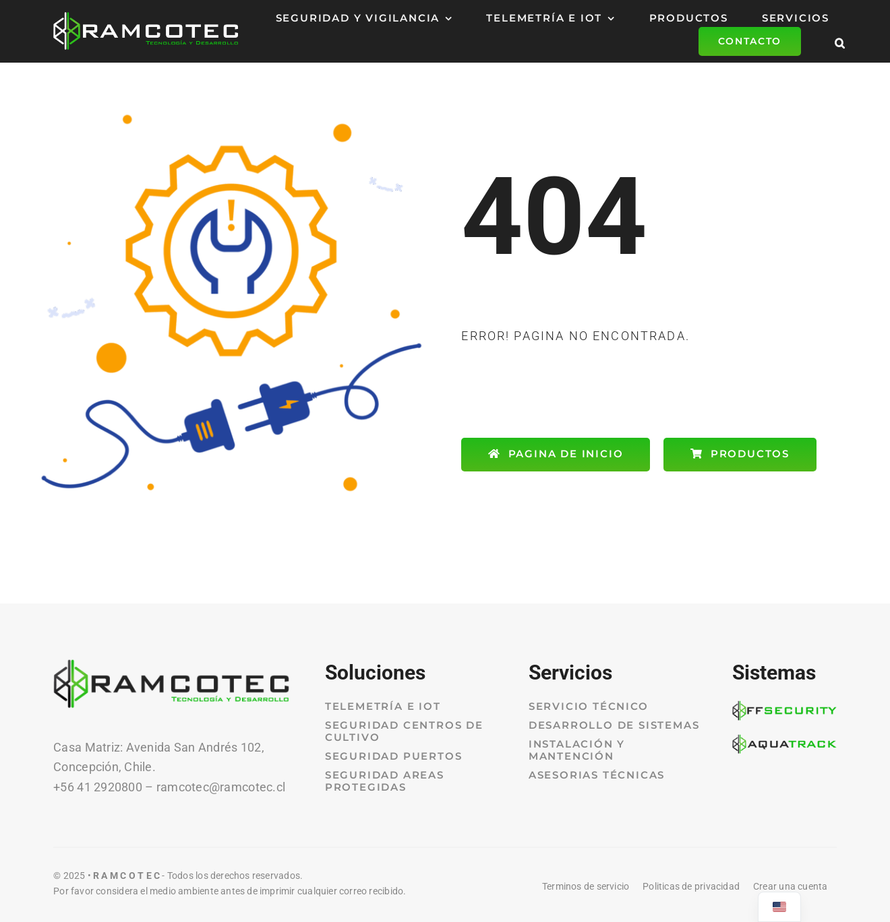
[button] (840, 41)
